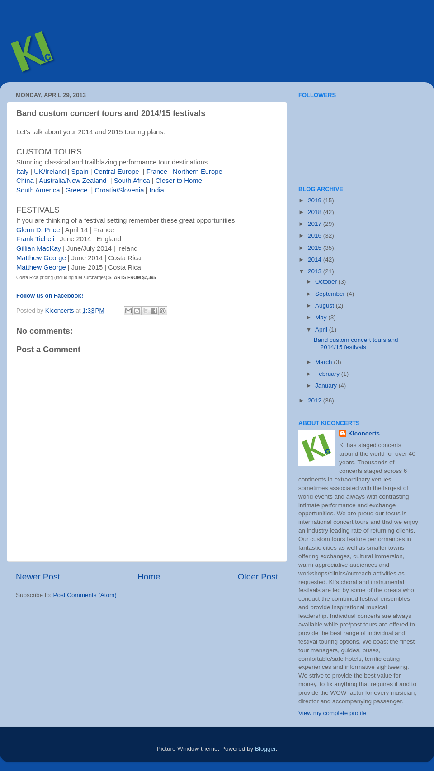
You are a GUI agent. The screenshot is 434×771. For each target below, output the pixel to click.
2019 (315, 200)
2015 (315, 247)
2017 (315, 223)
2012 (315, 400)
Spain (80, 171)
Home (148, 576)
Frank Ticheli (35, 239)
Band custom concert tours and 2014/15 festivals (356, 343)
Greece (77, 190)
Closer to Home (179, 180)
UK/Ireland (50, 171)
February (328, 373)
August (325, 305)
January (327, 385)
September (331, 293)
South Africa (132, 180)
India (157, 190)
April (322, 329)
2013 (315, 271)
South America (38, 190)
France (156, 171)
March (324, 362)
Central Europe (116, 171)
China (25, 180)
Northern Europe (197, 171)
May (321, 317)
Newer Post (38, 576)
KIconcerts (364, 433)
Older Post (258, 576)
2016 (315, 235)
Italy (22, 171)
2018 (315, 212)
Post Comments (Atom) (85, 595)
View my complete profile (332, 713)
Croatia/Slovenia (119, 190)
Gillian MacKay (38, 248)
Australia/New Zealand (72, 180)
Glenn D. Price (38, 230)
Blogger (265, 748)
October (327, 281)
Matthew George (41, 258)
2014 (315, 259)
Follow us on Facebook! (49, 295)
